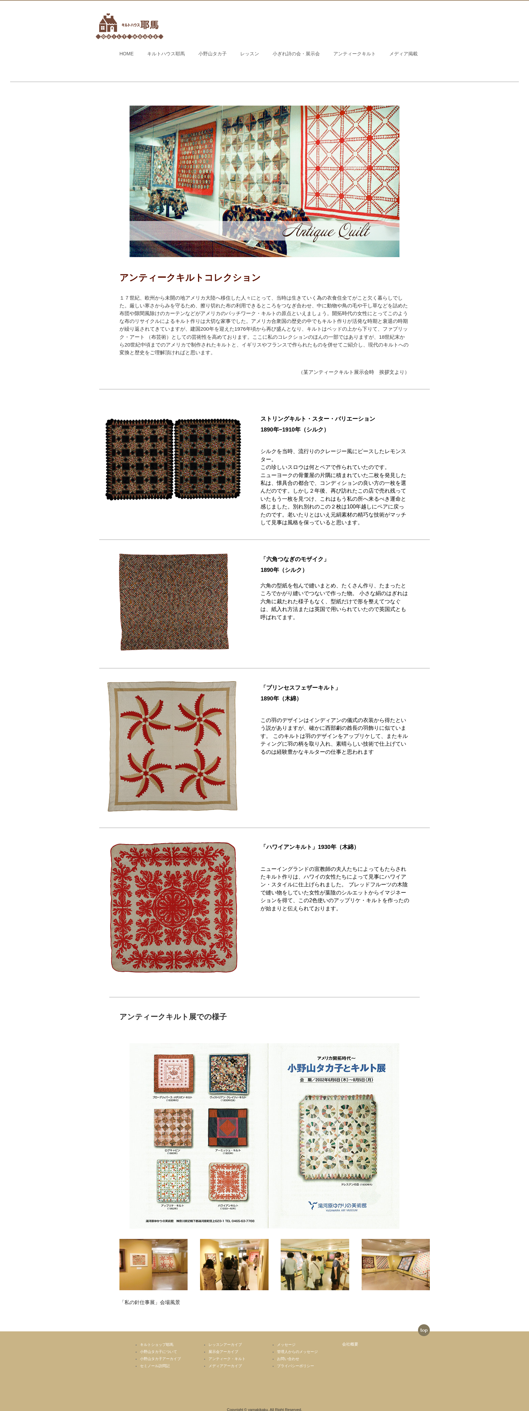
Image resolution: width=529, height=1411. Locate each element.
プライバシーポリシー (295, 1357)
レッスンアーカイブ (225, 1336)
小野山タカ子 (212, 53)
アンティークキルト (354, 53)
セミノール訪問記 (155, 1357)
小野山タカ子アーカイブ (160, 1350)
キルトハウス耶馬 (166, 53)
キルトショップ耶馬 (156, 1336)
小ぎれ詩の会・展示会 (296, 53)
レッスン (249, 53)
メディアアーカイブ (225, 1357)
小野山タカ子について (158, 1343)
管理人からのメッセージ (297, 1343)
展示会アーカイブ (223, 1343)
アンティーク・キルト (227, 1350)
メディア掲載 (403, 53)
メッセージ (286, 1336)
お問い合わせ (288, 1350)
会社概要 (350, 1335)
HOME (126, 53)
